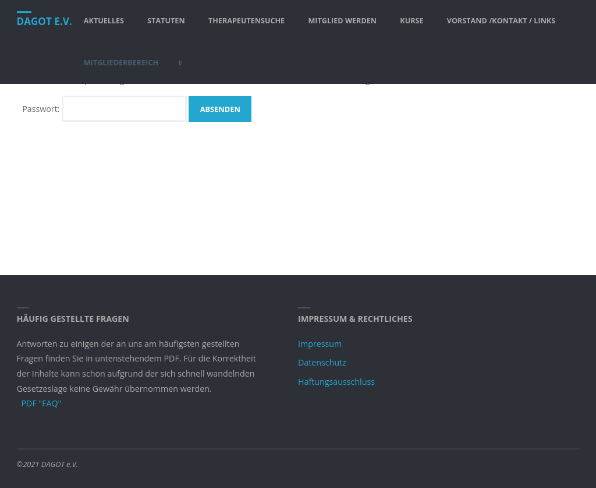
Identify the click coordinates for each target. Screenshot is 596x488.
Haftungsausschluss (336, 381)
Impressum (320, 343)
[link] (180, 63)
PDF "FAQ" (42, 403)
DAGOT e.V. (44, 21)
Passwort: (104, 108)
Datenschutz (322, 362)
